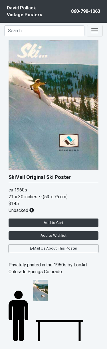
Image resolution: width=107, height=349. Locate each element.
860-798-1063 (85, 11)
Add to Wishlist (53, 235)
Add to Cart (53, 223)
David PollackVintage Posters (24, 11)
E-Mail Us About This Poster (53, 248)
